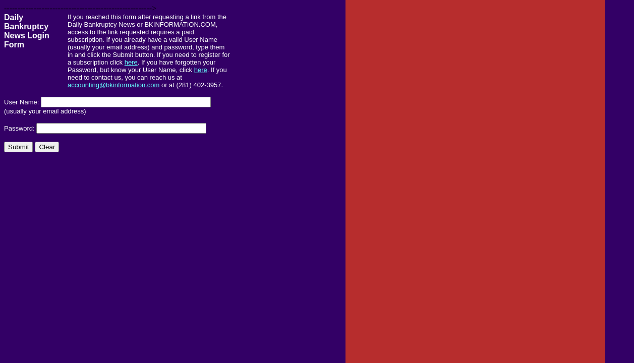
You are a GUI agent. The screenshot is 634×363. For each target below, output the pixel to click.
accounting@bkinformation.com (113, 85)
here (131, 62)
